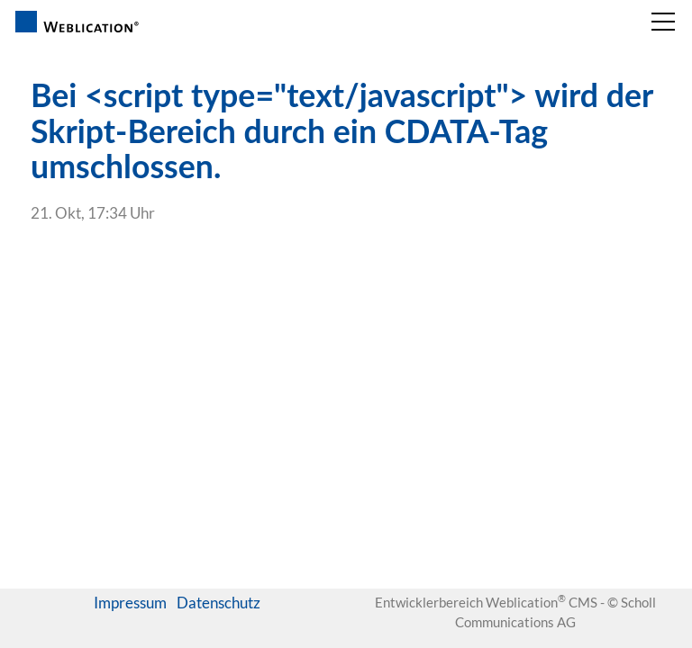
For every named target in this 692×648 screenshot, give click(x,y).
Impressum (130, 602)
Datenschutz (218, 602)
